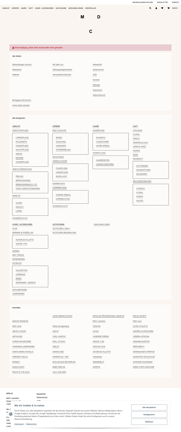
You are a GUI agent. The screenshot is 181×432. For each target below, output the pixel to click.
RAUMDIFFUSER (143, 170)
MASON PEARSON (20, 321)
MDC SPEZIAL (18, 255)
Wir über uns (58, 64)
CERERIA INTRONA (141, 336)
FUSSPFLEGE (61, 168)
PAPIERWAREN (18, 259)
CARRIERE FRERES (101, 336)
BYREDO (16, 362)
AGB (95, 74)
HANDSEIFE (61, 146)
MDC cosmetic (99, 321)
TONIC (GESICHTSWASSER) (28, 188)
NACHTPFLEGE (22, 150)
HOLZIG (139, 200)
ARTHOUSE (17, 336)
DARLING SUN (99, 346)
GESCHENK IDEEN (102, 224)
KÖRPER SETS (59, 183)
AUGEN (19, 203)
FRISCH (136, 138)
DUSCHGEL (61, 142)
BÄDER (59, 137)
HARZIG (139, 196)
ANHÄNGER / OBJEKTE (26, 282)
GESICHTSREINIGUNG (22, 169)
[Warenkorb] (172, 8)
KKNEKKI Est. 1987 (61, 357)
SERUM (19, 154)
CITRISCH (140, 188)
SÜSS (135, 154)
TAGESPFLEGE (22, 146)
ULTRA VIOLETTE (140, 326)
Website (175, 2)
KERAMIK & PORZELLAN (22, 232)
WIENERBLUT (98, 362)
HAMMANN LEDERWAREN (23, 346)
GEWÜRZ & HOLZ (140, 142)
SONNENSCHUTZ (19, 218)
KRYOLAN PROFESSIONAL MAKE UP (108, 316)
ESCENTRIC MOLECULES (144, 357)
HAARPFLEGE (98, 130)
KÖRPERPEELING (63, 150)
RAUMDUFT (138, 159)
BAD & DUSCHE (59, 130)
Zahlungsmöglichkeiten (62, 69)
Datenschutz (32, 424)
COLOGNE (137, 130)
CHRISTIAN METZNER (21, 341)
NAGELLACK (61, 176)
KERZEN (15, 251)
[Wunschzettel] (162, 8)
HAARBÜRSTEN (102, 160)
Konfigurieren (148, 415)
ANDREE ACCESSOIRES (143, 331)
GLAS (14, 228)
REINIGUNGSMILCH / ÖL (26, 184)
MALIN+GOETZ (139, 316)
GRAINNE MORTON (141, 341)
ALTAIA (96, 331)
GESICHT (20, 207)
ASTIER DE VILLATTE (25, 240)
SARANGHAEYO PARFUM (144, 351)
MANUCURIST (18, 367)
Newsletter (162, 2)
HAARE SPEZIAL (103, 146)
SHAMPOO (100, 137)
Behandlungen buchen (143, 2)
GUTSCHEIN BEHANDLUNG (64, 232)
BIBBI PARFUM (59, 367)
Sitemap (96, 85)
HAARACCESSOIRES (105, 164)
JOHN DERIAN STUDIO (62, 316)
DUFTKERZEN (142, 166)
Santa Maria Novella (21, 105)
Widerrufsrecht (99, 95)
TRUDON (96, 326)
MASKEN (19, 158)
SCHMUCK (17, 263)
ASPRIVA (96, 367)
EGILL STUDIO (59, 341)
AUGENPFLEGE (22, 162)
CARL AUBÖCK (59, 336)
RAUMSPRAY (141, 174)
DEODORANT (58, 157)
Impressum (19, 424)
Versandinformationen (62, 74)
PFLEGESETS (21, 142)
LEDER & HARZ (139, 146)
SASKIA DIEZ (58, 351)
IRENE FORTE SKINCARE (143, 367)
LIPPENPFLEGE (22, 137)
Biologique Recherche (21, 100)
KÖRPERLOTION (63, 199)
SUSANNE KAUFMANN (142, 362)
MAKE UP (16, 196)
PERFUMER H (138, 346)
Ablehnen (148, 421)
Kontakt (96, 80)
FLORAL (136, 134)
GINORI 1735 (21, 244)
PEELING (19, 176)
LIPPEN (19, 211)
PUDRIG (136, 150)
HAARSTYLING (99, 153)
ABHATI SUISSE (19, 331)
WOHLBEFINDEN (19, 290)
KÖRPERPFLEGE (60, 187)
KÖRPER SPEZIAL (63, 195)
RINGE (18, 278)
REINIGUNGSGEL (23, 180)
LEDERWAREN (18, 294)
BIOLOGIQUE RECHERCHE (64, 362)
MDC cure (137, 321)
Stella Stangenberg (61, 326)
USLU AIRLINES (59, 372)
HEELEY (56, 346)
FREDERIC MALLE (20, 357)
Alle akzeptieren (148, 408)
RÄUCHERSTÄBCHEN (142, 181)
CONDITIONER (102, 142)
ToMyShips (97, 357)
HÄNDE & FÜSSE (60, 161)
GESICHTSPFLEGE (20, 130)
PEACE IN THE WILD (21, 372)
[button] (156, 8)
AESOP (56, 331)
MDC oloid (16, 326)
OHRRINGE (20, 274)
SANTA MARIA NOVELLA (22, 351)
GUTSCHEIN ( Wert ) (61, 228)
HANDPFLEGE (62, 172)
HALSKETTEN (21, 270)
